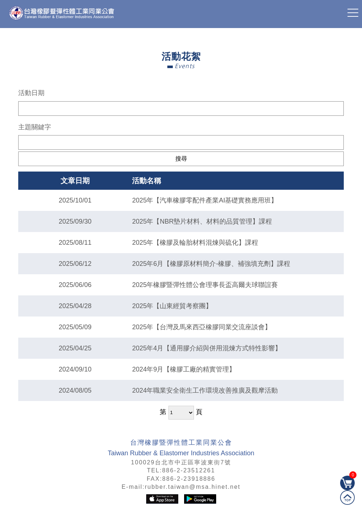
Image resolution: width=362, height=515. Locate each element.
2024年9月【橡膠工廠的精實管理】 (184, 369)
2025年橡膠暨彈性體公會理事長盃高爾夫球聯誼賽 (205, 284)
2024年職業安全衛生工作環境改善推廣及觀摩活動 (205, 390)
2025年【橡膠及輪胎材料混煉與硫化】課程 (195, 242)
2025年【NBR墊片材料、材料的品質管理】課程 (202, 221)
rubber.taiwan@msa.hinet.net (192, 487)
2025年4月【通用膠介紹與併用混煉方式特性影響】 (206, 348)
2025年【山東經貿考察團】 (172, 306)
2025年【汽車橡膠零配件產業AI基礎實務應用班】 (204, 200)
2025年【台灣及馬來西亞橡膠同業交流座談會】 (201, 327)
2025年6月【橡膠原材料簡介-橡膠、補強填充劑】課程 (211, 263)
